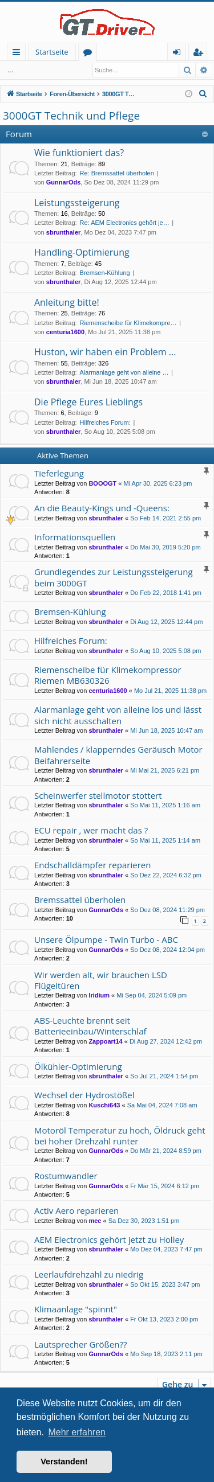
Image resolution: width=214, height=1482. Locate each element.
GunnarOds (63, 182)
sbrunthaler (63, 232)
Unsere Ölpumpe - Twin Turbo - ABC (106, 939)
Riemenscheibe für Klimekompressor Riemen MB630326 (107, 675)
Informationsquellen (74, 537)
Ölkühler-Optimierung (78, 1066)
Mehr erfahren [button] (77, 1432)
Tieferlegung (59, 473)
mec (94, 1220)
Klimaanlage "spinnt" (75, 1309)
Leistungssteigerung (77, 202)
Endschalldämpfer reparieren (92, 865)
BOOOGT (102, 483)
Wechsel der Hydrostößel (84, 1095)
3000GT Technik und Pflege (71, 115)
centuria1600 (65, 332)
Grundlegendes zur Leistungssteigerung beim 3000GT (113, 577)
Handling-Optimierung (82, 252)
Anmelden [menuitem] (179, 54)
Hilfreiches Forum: (105, 422)
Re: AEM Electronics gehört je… (124, 222)
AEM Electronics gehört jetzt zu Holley (109, 1239)
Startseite (51, 52)
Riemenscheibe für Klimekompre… (128, 322)
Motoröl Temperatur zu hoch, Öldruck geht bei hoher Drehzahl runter (119, 1135)
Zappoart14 (105, 1041)
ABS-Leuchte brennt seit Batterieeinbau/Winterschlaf (90, 1026)
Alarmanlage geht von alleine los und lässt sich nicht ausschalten (117, 715)
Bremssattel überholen (80, 899)
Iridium (99, 995)
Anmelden (28, 70)
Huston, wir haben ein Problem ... (105, 352)
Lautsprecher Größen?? (80, 1344)
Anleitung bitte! (66, 302)
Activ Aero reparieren (76, 1210)
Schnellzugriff (18, 54)
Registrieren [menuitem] (200, 54)
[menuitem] (203, 94)
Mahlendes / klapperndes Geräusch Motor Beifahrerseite (118, 755)
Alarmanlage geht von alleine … (124, 372)
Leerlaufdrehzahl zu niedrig (88, 1274)
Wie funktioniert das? (79, 152)
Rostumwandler (66, 1175)
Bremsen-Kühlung (105, 272)
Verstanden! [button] (64, 1461)
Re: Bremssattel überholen (117, 173)
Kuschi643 (104, 1105)
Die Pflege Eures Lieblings (88, 402)
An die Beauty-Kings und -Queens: (101, 508)
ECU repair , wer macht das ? (91, 830)
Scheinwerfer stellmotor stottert (98, 795)
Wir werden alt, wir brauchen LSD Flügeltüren (100, 980)
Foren (89, 54)
